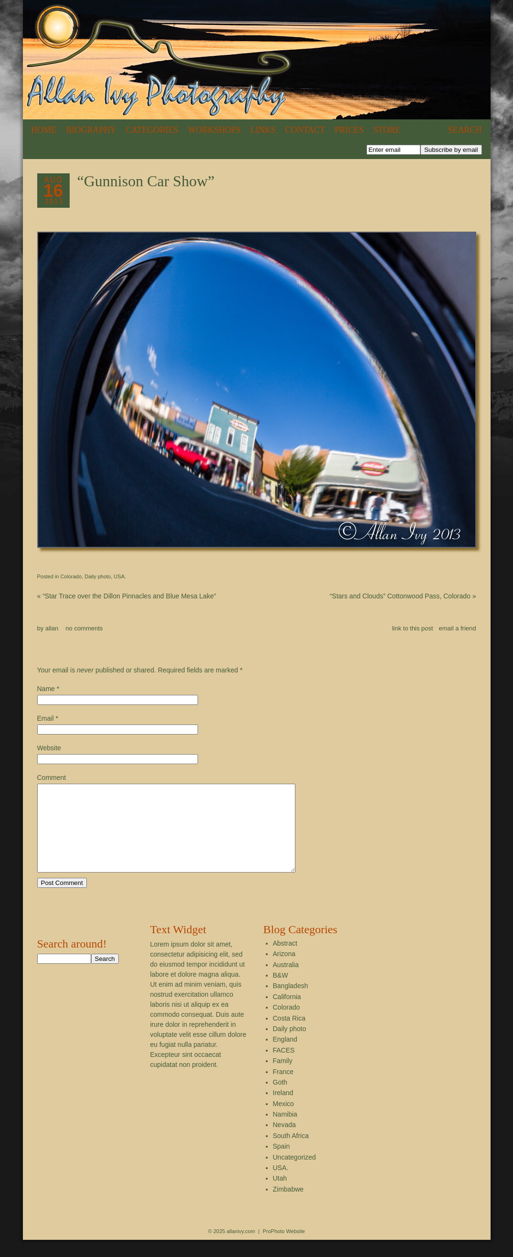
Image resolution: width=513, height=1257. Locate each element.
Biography (91, 130)
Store (386, 130)
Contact (305, 130)
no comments (84, 628)
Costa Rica (289, 1035)
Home (44, 130)
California (287, 1014)
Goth (280, 1099)
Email (45, 718)
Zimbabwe (288, 1206)
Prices (349, 130)
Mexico (283, 1121)
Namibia (285, 1131)
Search (465, 130)
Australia (286, 982)
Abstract (285, 960)
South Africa (291, 1153)
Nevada (284, 1142)
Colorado (71, 576)
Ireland (283, 1110)
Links (263, 130)
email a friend (457, 628)
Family (283, 1078)
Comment (51, 777)
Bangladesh (290, 1003)
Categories (152, 130)
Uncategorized (294, 1174)
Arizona (284, 971)
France (283, 1089)
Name (46, 688)
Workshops (214, 130)
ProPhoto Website (283, 1248)
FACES (284, 1067)
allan (51, 628)
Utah (280, 1195)
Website (49, 748)
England (285, 1056)
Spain (281, 1163)
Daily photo (97, 576)
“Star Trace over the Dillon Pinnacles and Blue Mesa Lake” (126, 596)
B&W (280, 992)
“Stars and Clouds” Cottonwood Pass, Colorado (403, 596)
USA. (120, 576)
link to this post (412, 628)
